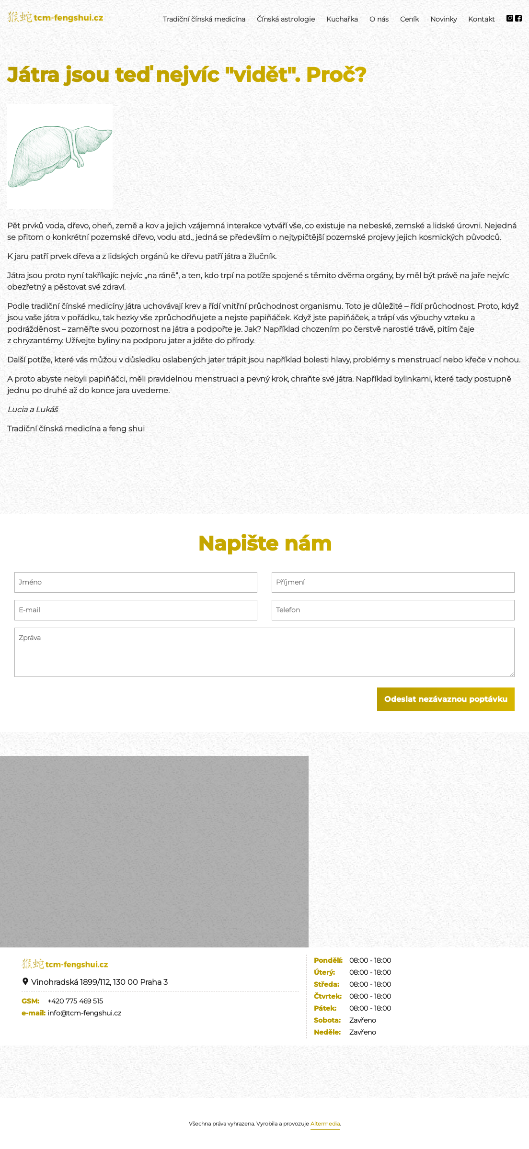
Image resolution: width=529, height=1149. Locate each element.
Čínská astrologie (286, 19)
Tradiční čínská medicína (204, 19)
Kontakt (481, 19)
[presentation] (87, 706)
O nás (379, 19)
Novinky (443, 19)
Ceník (409, 19)
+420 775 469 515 (75, 1001)
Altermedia (325, 1123)
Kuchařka (342, 19)
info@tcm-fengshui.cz (84, 1013)
